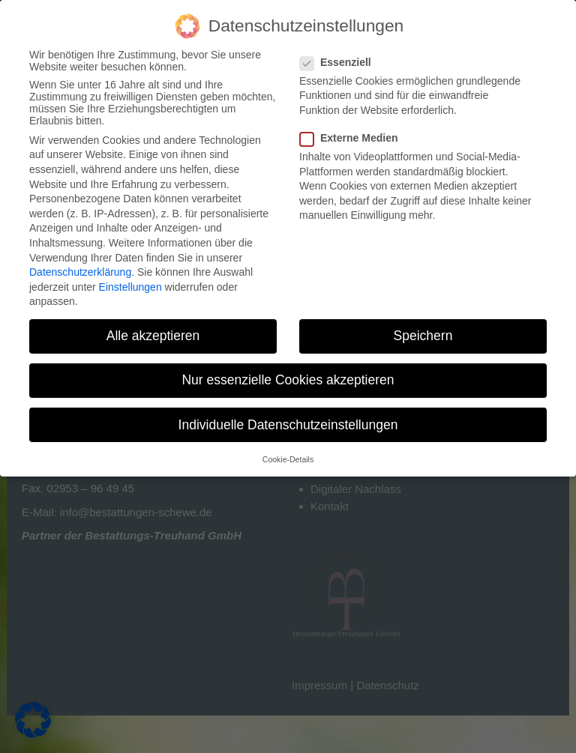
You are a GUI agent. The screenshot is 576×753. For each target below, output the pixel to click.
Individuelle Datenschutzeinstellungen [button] (288, 424)
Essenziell (340, 62)
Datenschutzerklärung (80, 272)
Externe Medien (353, 138)
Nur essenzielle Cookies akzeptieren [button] (288, 379)
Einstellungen (130, 287)
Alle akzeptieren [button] (153, 335)
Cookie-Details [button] (288, 459)
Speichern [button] (423, 335)
